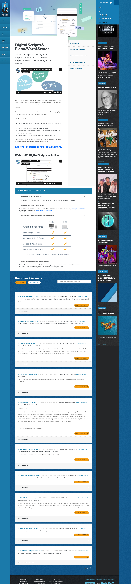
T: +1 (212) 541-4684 (24, 577)
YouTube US (109, 572)
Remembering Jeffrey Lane (107, 87)
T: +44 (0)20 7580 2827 (40, 575)
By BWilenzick (22, 488)
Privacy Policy (99, 568)
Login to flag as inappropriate (49, 293)
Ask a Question (20, 282)
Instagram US (112, 572)
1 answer (23, 306)
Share (65, 45)
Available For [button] (75, 43)
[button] (111, 2)
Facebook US (102, 572)
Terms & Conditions (90, 568)
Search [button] (116, 2)
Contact (105, 568)
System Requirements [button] (77, 62)
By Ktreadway (22, 467)
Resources (4, 27)
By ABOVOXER (22, 316)
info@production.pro (78, 209)
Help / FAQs (5, 47)
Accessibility (111, 568)
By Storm (21, 396)
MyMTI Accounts (103, 2)
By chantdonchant (24, 540)
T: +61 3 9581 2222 (55, 579)
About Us (4, 61)
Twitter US (105, 572)
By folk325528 (22, 518)
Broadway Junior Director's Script (87, 293)
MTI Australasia (105, 18)
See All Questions (33, 282)
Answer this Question (80, 300)
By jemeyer (21, 293)
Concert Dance (4, 40)
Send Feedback (90, 572)
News (3, 54)
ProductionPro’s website (44, 211)
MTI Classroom (4, 34)
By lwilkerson (22, 442)
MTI (100, 11)
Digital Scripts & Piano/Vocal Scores (86, 338)
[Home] (5, 8)
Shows (3, 21)
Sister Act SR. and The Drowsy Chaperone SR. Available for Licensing (106, 169)
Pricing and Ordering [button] (77, 49)
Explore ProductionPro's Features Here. (38, 146)
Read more (102, 40)
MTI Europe (103, 15)
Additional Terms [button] (76, 68)
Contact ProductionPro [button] (78, 56)
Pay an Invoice (101, 22)
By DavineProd (23, 368)
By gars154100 (22, 338)
